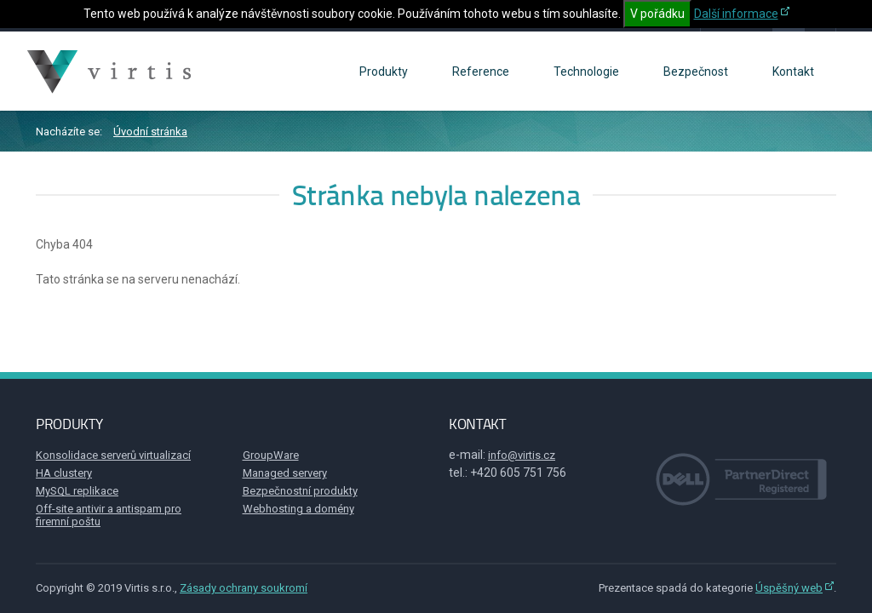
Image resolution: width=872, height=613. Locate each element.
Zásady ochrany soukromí (243, 587)
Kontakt (793, 71)
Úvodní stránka (150, 131)
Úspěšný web (789, 587)
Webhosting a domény (298, 508)
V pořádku (657, 13)
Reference (480, 71)
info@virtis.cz (521, 455)
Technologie (586, 71)
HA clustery (64, 473)
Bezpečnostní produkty (300, 490)
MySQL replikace (77, 490)
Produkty (383, 71)
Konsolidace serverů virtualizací (113, 455)
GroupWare (271, 455)
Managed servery (285, 473)
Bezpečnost (695, 71)
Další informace (736, 13)
